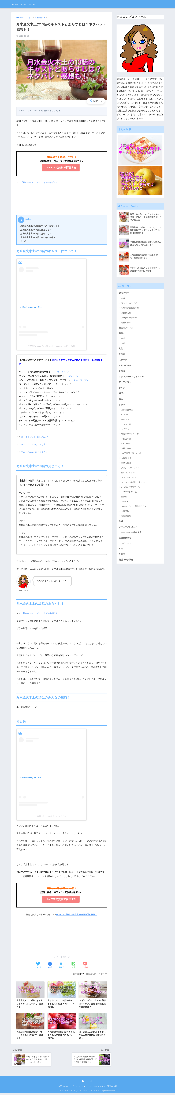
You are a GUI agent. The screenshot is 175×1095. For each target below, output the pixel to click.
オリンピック (125, 366)
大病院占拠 (126, 460)
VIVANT (124, 417)
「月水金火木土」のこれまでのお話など (40, 182)
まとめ (23, 241)
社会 (121, 551)
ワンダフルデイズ (129, 303)
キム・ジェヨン (81, 380)
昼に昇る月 (126, 313)
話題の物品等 (125, 540)
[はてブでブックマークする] (61, 965)
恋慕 (123, 298)
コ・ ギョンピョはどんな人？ (35, 437)
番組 (121, 523)
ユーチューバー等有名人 (131, 535)
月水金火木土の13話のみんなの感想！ (38, 237)
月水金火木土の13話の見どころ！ (35, 229)
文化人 (122, 349)
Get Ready (126, 446)
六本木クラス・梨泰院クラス (133, 508)
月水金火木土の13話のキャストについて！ (40, 226)
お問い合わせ (64, 1088)
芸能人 (122, 333)
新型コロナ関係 (126, 562)
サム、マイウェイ (129, 479)
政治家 (122, 354)
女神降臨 (125, 513)
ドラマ (104, 974)
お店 (121, 401)
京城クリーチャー (129, 318)
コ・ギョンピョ (72, 376)
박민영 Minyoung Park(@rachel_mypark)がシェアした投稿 (51, 346)
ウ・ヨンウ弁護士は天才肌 (132, 484)
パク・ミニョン (63, 372)
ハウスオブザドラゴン (131, 489)
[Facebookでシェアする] (50, 965)
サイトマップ (99, 1088)
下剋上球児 (126, 441)
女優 (123, 344)
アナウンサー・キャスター (132, 378)
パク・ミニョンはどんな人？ (35, 444)
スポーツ (123, 360)
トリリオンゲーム (129, 494)
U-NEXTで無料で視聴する (61, 167)
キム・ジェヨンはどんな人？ (35, 452)
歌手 (123, 339)
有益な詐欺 (126, 323)
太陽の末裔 (126, 518)
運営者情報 (112, 1088)
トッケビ (125, 504)
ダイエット (126, 546)
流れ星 (124, 499)
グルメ (122, 389)
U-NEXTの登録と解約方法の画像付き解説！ (76, 914)
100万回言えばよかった (131, 455)
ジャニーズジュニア (129, 529)
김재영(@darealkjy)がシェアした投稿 (51, 816)
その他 (122, 557)
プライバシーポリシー (81, 1088)
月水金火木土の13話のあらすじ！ (35, 233)
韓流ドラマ (124, 293)
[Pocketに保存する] (85, 965)
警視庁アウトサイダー (131, 436)
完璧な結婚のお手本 (130, 308)
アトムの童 (126, 426)
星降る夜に (126, 465)
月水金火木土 (92, 974)
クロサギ (125, 421)
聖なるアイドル (126, 328)
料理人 (122, 395)
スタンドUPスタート (130, 470)
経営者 (122, 372)
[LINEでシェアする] (73, 965)
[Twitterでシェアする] (38, 965)
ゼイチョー (126, 431)
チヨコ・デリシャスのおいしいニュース (41, 4)
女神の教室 (126, 450)
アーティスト (125, 383)
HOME (87, 1082)
